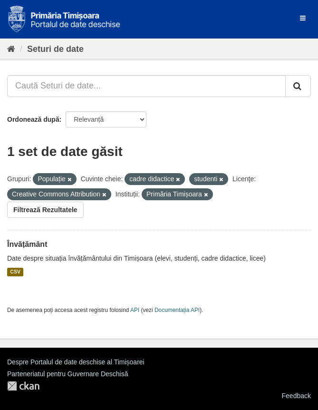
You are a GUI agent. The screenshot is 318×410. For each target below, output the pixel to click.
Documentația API (177, 310)
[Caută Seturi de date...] (146, 86)
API (134, 310)
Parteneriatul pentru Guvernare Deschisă (67, 374)
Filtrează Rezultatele (45, 210)
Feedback (296, 396)
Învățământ (27, 244)
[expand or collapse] (303, 18)
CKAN (23, 386)
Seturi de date (55, 49)
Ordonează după (33, 119)
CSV (15, 272)
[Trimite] (298, 86)
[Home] (11, 49)
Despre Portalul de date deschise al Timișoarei (76, 362)
